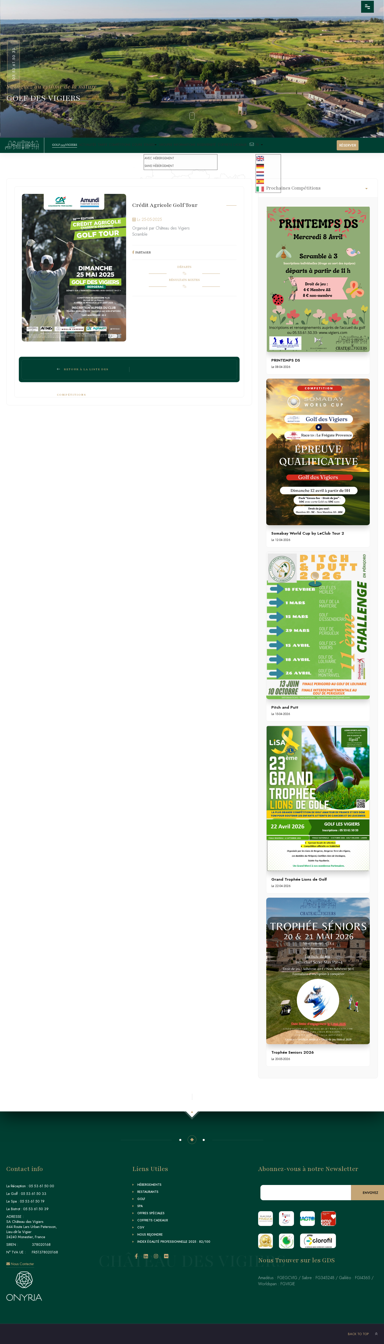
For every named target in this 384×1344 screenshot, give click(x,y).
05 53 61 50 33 (33, 1193)
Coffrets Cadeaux (255, 145)
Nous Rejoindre (150, 1234)
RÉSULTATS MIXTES (184, 280)
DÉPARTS (184, 267)
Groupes (181, 145)
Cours (146, 145)
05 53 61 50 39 (36, 1208)
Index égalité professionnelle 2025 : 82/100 (173, 1241)
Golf (141, 1199)
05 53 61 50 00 (41, 1186)
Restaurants (147, 1192)
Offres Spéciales (151, 1213)
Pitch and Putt (284, 707)
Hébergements (149, 1184)
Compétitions (126, 145)
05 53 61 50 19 (32, 1201)
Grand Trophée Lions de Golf (299, 879)
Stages (163, 145)
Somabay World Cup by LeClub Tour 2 (307, 533)
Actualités (89, 145)
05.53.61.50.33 (14, 64)
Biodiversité (227, 145)
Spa (140, 1206)
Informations (203, 145)
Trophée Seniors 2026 (292, 1052)
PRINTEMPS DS (285, 360)
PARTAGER (143, 252)
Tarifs (106, 145)
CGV (140, 1227)
